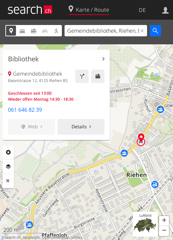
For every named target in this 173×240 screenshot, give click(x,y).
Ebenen (8, 167)
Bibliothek (23, 59)
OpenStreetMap (55, 237)
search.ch (13, 237)
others (76, 237)
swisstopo (31, 237)
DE (142, 10)
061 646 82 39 (25, 109)
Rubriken (8, 152)
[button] (164, 221)
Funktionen (8, 181)
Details (79, 126)
